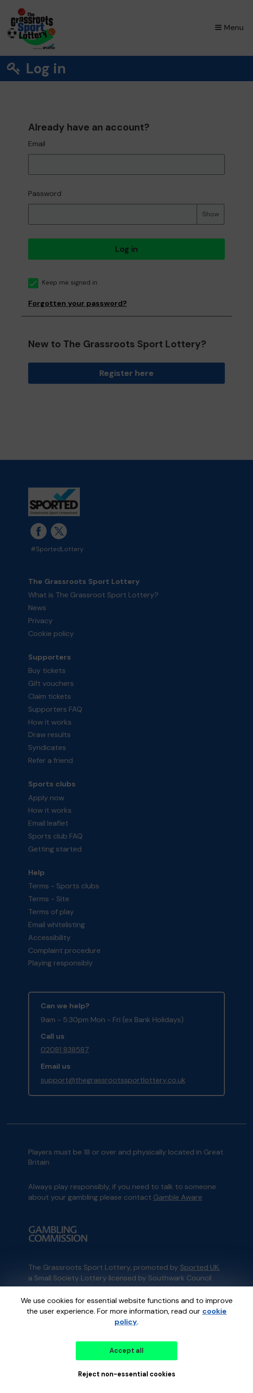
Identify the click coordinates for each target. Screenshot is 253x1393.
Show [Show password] (210, 214)
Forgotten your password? (77, 303)
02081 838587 (65, 1049)
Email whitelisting (56, 924)
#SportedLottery (57, 549)
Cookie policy (51, 633)
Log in (126, 249)
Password (44, 193)
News (37, 608)
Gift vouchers (51, 683)
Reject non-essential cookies (126, 1374)
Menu (229, 27)
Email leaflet (48, 823)
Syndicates (47, 747)
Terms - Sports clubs (63, 886)
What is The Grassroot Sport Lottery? (93, 595)
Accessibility (49, 937)
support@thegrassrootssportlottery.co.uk (113, 1080)
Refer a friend (50, 760)
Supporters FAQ (55, 709)
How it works (50, 722)
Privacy (40, 620)
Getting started (55, 849)
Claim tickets (49, 696)
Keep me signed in (62, 282)
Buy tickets (47, 670)
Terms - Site (48, 899)
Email (36, 144)
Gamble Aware (177, 1197)
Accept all (126, 1350)
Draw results (49, 734)
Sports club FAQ (55, 836)
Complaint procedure (64, 950)
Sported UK (199, 1267)
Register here (126, 373)
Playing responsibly (60, 963)
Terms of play (51, 912)
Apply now (46, 798)
